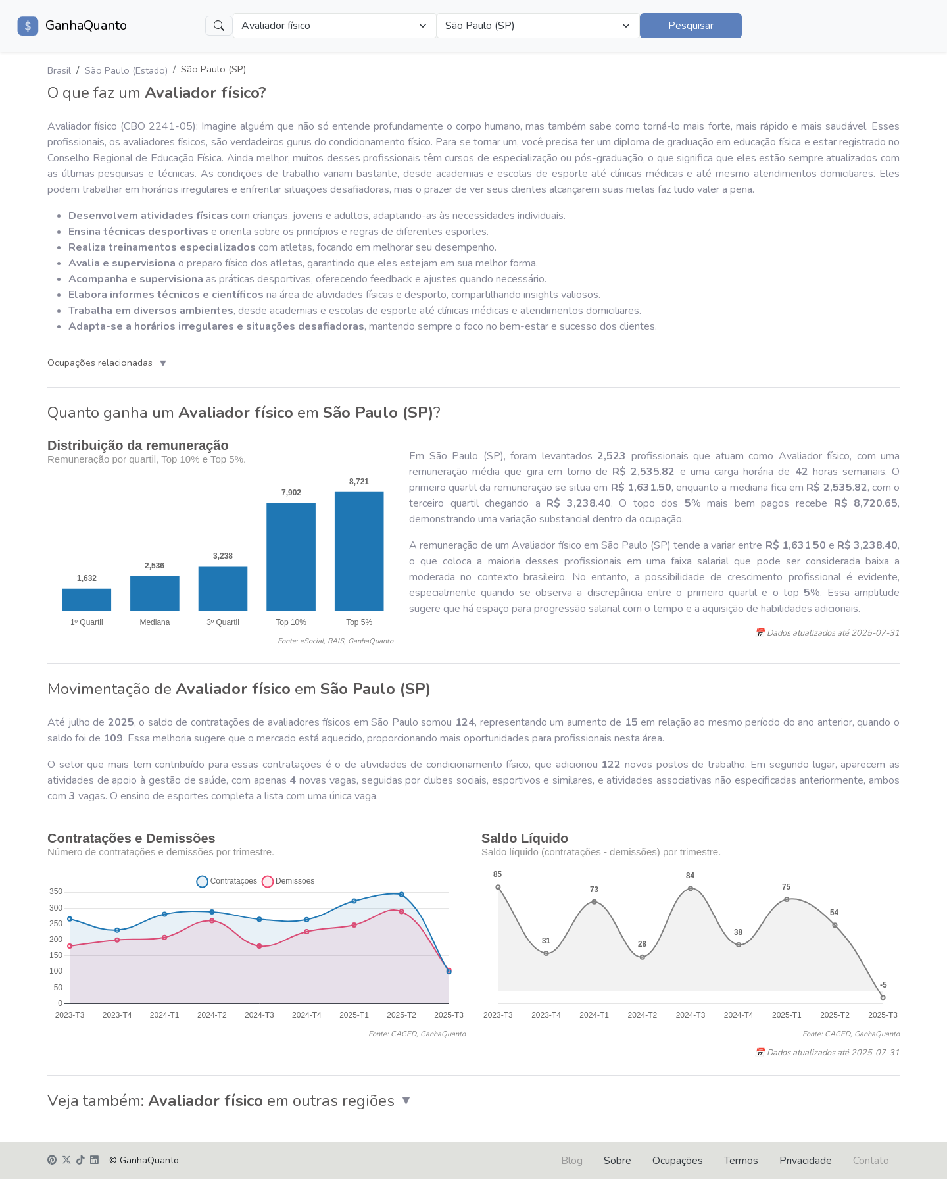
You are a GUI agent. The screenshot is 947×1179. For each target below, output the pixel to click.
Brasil (59, 70)
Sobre (617, 1160)
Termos (741, 1160)
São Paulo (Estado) (126, 70)
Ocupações (677, 1160)
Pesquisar (691, 25)
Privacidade (805, 1160)
